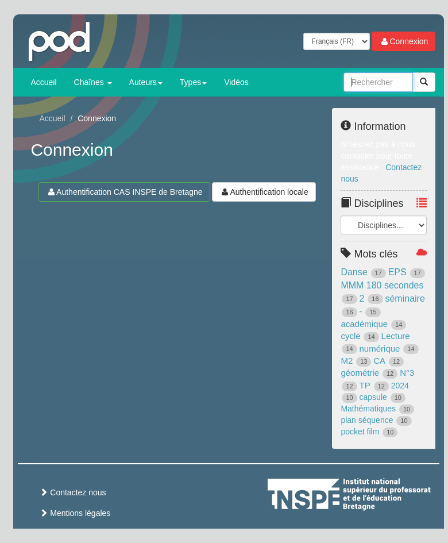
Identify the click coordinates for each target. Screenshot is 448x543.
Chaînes (93, 82)
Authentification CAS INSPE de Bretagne (124, 192)
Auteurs (146, 82)
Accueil (43, 82)
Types (193, 82)
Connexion (403, 41)
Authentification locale (263, 192)
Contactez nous (73, 492)
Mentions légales (75, 513)
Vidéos (236, 82)
